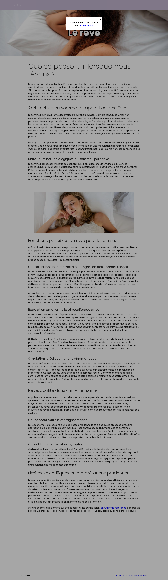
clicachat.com (86, 25)
